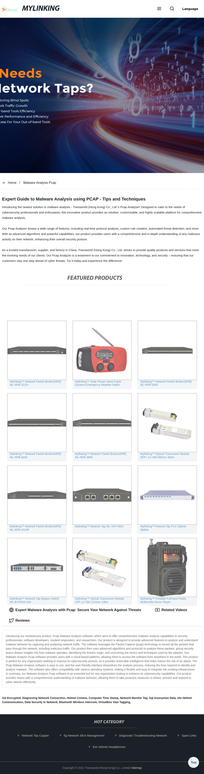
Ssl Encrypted (11, 698)
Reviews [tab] (19, 620)
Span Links (191, 735)
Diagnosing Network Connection (43, 698)
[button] (159, 9)
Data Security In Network (41, 702)
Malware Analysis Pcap (39, 182)
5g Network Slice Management (87, 735)
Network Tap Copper (38, 735)
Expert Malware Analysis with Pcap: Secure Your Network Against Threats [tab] (75, 610)
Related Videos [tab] (171, 610)
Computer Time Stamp (103, 698)
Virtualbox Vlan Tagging (114, 702)
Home (12, 182)
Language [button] (190, 9)
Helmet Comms (77, 698)
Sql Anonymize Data (162, 698)
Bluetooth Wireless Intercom (78, 702)
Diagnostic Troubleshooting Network (146, 735)
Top (194, 763)
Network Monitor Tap (133, 698)
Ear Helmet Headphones (112, 746)
